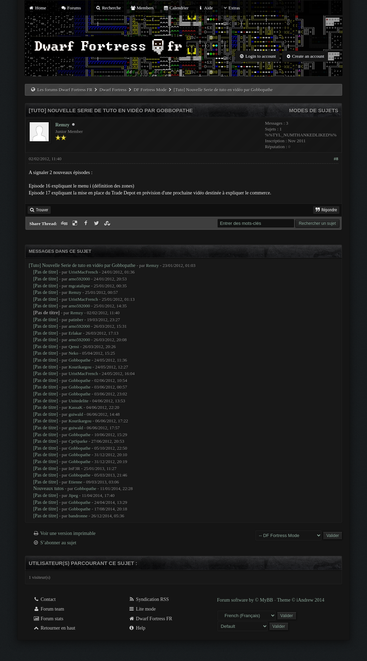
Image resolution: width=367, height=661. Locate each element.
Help (136, 628)
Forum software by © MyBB (245, 600)
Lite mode (142, 609)
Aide (205, 7)
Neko (73, 353)
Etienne (76, 482)
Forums (71, 7)
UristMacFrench (83, 272)
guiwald (76, 414)
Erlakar (75, 333)
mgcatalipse (79, 285)
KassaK (76, 407)
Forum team (48, 609)
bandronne (78, 515)
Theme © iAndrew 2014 (300, 600)
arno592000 (79, 278)
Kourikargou (80, 367)
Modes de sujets (313, 110)
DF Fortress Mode (150, 89)
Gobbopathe (80, 360)
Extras (231, 7)
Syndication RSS (148, 599)
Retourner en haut (54, 628)
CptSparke (78, 441)
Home (37, 7)
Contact (44, 599)
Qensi (74, 346)
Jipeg (73, 495)
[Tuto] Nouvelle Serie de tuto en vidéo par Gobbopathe (82, 265)
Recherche (108, 7)
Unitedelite (79, 400)
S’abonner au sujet (58, 542)
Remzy (62, 124)
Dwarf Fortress (112, 89)
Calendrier (176, 7)
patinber (76, 319)
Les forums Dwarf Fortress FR (65, 89)
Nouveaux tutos (48, 488)
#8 (336, 158)
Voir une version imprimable (67, 533)
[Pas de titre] (45, 272)
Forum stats (48, 618)
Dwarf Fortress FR (150, 618)
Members (142, 7)
